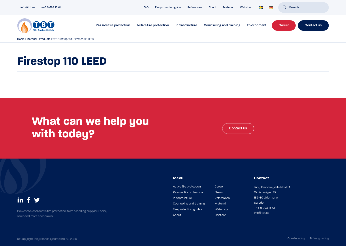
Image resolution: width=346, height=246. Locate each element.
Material (228, 7)
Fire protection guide (168, 7)
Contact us (238, 128)
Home (20, 39)
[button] (284, 7)
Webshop (246, 7)
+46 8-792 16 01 (264, 207)
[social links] (20, 200)
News (219, 192)
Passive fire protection (113, 25)
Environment (257, 25)
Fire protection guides (187, 209)
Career (219, 186)
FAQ (146, 7)
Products (45, 39)
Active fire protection (153, 25)
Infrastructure (186, 25)
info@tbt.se (261, 213)
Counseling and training (222, 25)
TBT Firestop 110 (62, 39)
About (212, 7)
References (195, 7)
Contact (220, 215)
